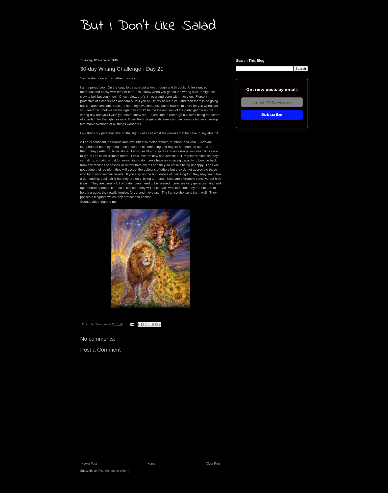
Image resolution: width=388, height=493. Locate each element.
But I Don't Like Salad (148, 26)
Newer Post (89, 463)
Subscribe (272, 114)
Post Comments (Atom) (113, 470)
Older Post (213, 463)
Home (151, 463)
